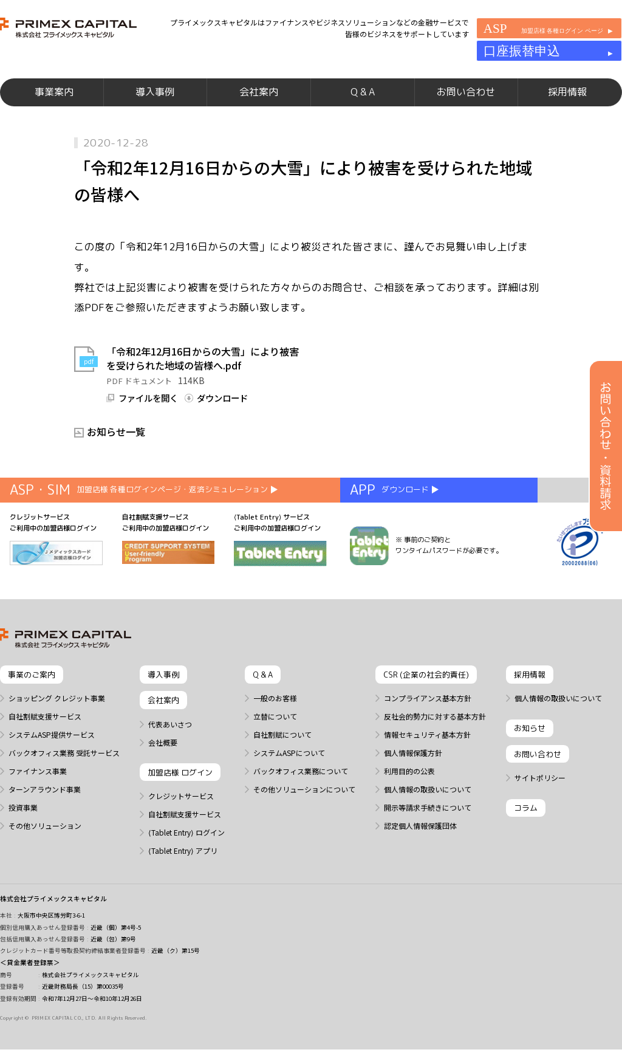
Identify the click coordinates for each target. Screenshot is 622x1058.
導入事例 (154, 103)
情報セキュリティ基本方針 (427, 754)
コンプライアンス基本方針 (427, 717)
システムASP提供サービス (52, 754)
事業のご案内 (31, 694)
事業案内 (54, 103)
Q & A (362, 103)
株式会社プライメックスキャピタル (53, 917)
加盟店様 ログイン (180, 791)
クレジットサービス (181, 815)
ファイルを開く (148, 417)
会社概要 (162, 761)
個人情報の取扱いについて (427, 808)
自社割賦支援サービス (45, 736)
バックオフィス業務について (300, 790)
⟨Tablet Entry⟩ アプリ (182, 870)
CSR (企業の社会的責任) (426, 694)
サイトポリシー (540, 797)
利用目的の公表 (409, 790)
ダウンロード (222, 417)
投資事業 (23, 827)
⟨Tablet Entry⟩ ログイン (186, 852)
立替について (275, 736)
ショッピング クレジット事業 (57, 717)
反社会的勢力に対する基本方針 (435, 736)
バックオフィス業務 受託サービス (64, 772)
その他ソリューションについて (304, 808)
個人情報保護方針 (413, 772)
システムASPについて (289, 772)
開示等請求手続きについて (427, 827)
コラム (526, 827)
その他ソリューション (45, 845)
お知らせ (529, 747)
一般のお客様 (275, 717)
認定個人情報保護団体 (420, 845)
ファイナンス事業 (38, 790)
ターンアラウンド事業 (45, 808)
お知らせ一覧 (116, 451)
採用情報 (567, 103)
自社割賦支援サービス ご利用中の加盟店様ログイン (168, 557)
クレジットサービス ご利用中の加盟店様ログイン (56, 558)
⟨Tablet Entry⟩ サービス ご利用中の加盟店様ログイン (280, 559)
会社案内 (258, 103)
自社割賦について (282, 754)
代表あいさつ (170, 743)
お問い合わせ (466, 103)
